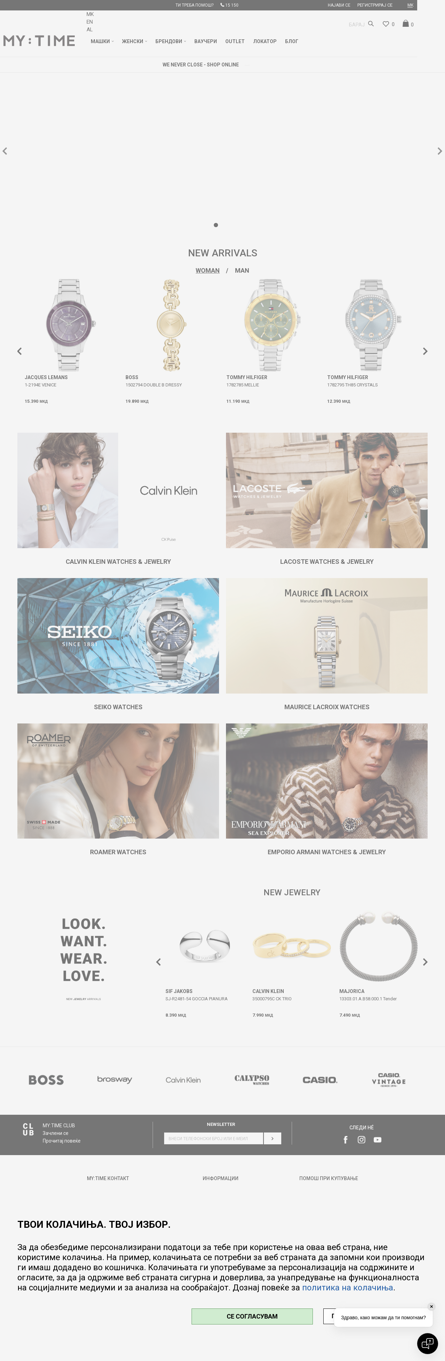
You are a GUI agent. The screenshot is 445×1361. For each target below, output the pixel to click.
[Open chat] (427, 1343)
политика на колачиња (347, 1287)
